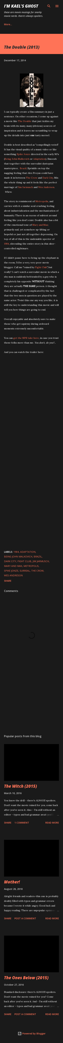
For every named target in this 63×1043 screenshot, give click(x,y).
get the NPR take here (26, 337)
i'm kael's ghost (21, 6)
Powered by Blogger (32, 1033)
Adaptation (39, 158)
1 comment (21, 822)
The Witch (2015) (20, 786)
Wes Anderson (46, 187)
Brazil (23, 168)
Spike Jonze (23, 154)
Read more (52, 822)
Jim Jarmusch (25, 187)
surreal (25, 570)
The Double (24, 121)
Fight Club (41, 267)
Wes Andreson (13, 575)
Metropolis (41, 201)
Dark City (48, 177)
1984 (6, 243)
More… (8, 24)
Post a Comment (25, 918)
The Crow (31, 177)
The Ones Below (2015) (26, 977)
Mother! (12, 882)
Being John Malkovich (17, 158)
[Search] (49, 6)
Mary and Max (40, 224)
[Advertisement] (31, 702)
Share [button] (7, 580)
